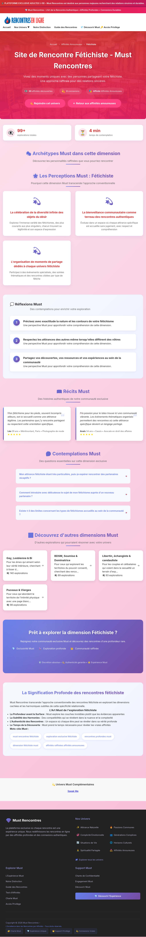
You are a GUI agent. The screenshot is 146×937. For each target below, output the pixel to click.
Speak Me (73, 791)
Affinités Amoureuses (71, 44)
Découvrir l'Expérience (108, 896)
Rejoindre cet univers (44, 103)
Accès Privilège (110, 27)
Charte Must (12, 898)
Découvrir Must (90, 27)
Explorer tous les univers (89, 859)
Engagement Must (84, 881)
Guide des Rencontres (65, 27)
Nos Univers (22, 27)
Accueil (7, 27)
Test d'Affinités (13, 893)
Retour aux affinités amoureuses (95, 103)
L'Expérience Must (15, 876)
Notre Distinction (42, 27)
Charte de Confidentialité (87, 876)
